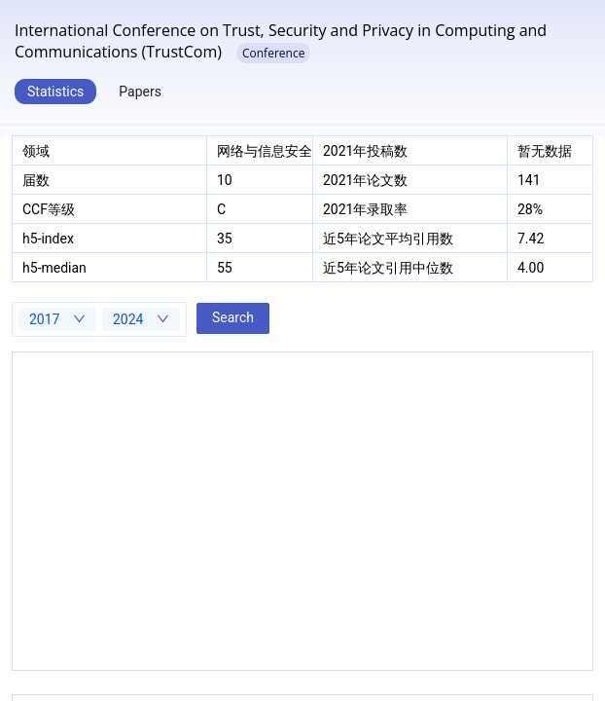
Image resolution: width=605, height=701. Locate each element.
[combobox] (57, 319)
